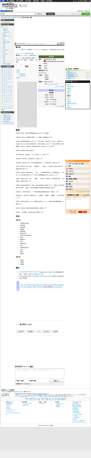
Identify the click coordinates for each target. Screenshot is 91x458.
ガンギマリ (71, 171)
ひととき (46, 331)
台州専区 (23, 141)
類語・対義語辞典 (11, 0)
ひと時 (55, 331)
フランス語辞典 (76, 412)
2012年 (18, 212)
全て (2, 26)
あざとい (71, 189)
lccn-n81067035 (57, 287)
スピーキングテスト (8, 123)
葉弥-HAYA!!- (70, 86)
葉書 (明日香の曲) (71, 103)
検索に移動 (31, 53)
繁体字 (47, 95)
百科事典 (19, 17)
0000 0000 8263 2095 (37, 285)
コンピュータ (6, 32)
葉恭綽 (69, 90)
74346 (25, 285)
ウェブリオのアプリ (27, 403)
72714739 (39, 287)
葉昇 (68, 99)
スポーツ (5, 53)
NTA (24, 287)
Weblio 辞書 (82, 0)
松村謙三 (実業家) (73, 178)
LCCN (45, 285)
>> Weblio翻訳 (86, 195)
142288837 (29, 287)
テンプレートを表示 (59, 86)
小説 (45, 73)
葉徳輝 (69, 88)
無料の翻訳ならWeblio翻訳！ (25, 5)
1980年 (18, 178)
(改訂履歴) (34, 394)
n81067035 (50, 285)
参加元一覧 (87, 11)
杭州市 (27, 185)
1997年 (18, 208)
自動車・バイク (7, 36)
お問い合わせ (42, 403)
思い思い (31, 331)
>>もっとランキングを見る (82, 191)
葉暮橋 (69, 101)
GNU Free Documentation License (41, 393)
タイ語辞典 (75, 415)
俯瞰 (70, 184)
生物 (4, 55)
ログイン (75, 0)
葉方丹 (69, 97)
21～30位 (81, 163)
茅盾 (17, 168)
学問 (4, 43)
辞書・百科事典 (12, 17)
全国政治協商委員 (42, 191)
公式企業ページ (59, 403)
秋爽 (68, 72)
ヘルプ (88, 0)
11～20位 (75, 163)
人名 (4, 59)
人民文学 (51, 166)
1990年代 (18, 195)
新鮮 (70, 176)
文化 (4, 45)
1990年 (55, 185)
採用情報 (58, 406)
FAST (21, 285)
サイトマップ (9, 411)
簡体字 (47, 97)
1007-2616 (40, 274)
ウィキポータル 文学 (52, 84)
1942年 (46, 59)
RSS (52, 425)
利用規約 (8, 408)
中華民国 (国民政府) (51, 61)
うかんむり (21, 331)
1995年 (18, 201)
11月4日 (50, 59)
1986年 (18, 185)
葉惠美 (69, 92)
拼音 (47, 99)
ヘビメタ (71, 181)
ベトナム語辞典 (76, 417)
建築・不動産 (6, 41)
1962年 (18, 150)
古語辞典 (43, 0)
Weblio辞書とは (9, 403)
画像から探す (26, 404)
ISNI (29, 285)
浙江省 (58, 61)
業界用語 (5, 30)
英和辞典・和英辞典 (77, 406)
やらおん (71, 168)
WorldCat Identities (48, 287)
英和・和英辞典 (19, 0)
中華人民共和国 (26, 58)
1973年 (18, 162)
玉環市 (69, 78)
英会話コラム (6, 115)
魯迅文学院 (70, 74)
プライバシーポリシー (11, 409)
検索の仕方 (8, 404)
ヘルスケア (6, 49)
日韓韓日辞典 (36, 0)
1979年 (18, 172)
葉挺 (68, 94)
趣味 (4, 51)
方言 (4, 61)
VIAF (34, 287)
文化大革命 (19, 154)
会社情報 (58, 404)
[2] (42, 211)
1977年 (18, 166)
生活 (4, 47)
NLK (55, 285)
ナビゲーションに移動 (21, 53)
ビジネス (5, 28)
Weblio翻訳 (75, 408)
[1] (35, 57)
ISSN (35, 274)
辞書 (3, 0)
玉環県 (62, 61)
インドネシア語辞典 (77, 414)
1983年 (18, 191)
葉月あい (69, 107)
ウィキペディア (22, 43)
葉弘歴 (69, 84)
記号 (3, 110)
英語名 (47, 104)
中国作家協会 (41, 175)
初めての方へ (81, 11)
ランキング (36, 43)
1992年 (27, 187)
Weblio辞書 (21, 396)
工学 (4, 40)
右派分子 (59, 141)
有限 (70, 166)
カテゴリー (42, 43)
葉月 (68, 105)
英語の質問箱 (6, 119)
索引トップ (30, 43)
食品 (4, 57)
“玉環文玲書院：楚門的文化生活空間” (41, 276)
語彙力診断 (6, 121)
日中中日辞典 (28, 0)
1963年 (18, 158)
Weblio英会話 (7, 117)
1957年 (18, 141)
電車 (4, 34)
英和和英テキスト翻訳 (24, 366)
